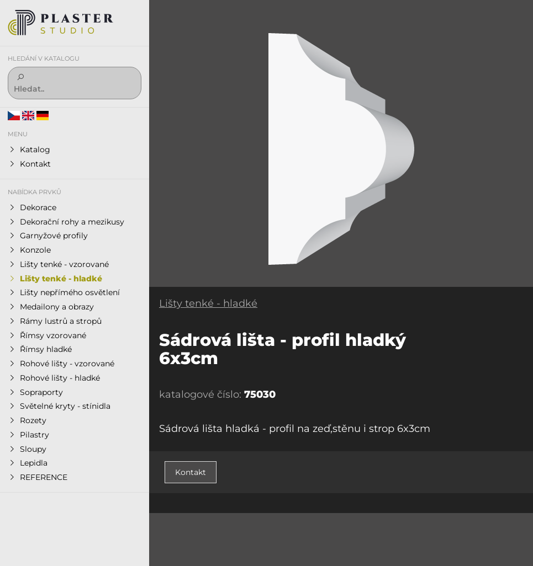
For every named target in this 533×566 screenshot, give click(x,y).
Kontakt (190, 472)
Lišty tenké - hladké (208, 303)
